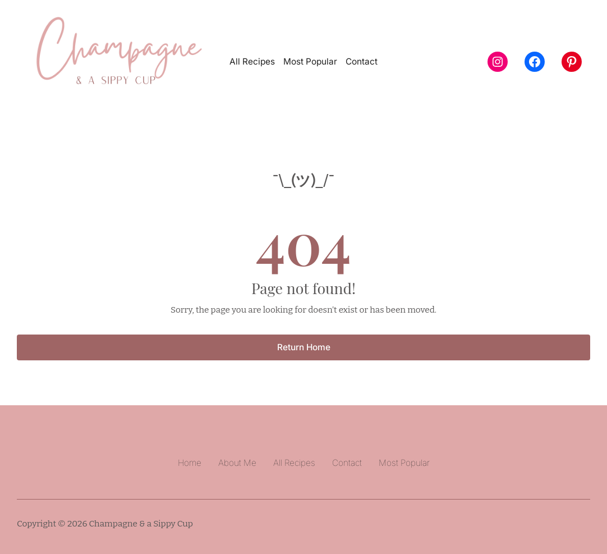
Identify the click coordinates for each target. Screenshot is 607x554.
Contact (362, 61)
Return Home (303, 347)
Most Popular (310, 61)
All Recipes (252, 61)
